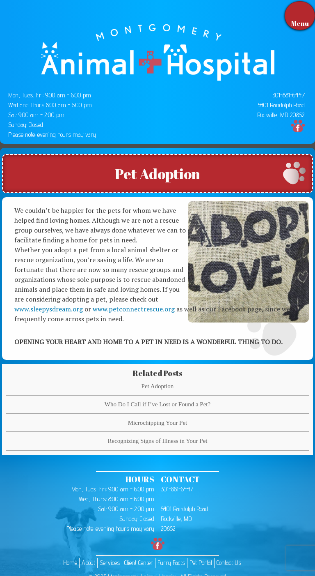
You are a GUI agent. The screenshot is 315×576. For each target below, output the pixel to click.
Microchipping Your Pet (157, 422)
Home (70, 563)
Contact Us (229, 563)
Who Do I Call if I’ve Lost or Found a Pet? (157, 404)
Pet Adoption (158, 386)
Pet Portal (200, 563)
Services (110, 563)
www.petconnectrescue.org (134, 308)
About (88, 563)
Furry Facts (171, 563)
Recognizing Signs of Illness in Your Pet (158, 441)
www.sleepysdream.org (48, 308)
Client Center (138, 563)
